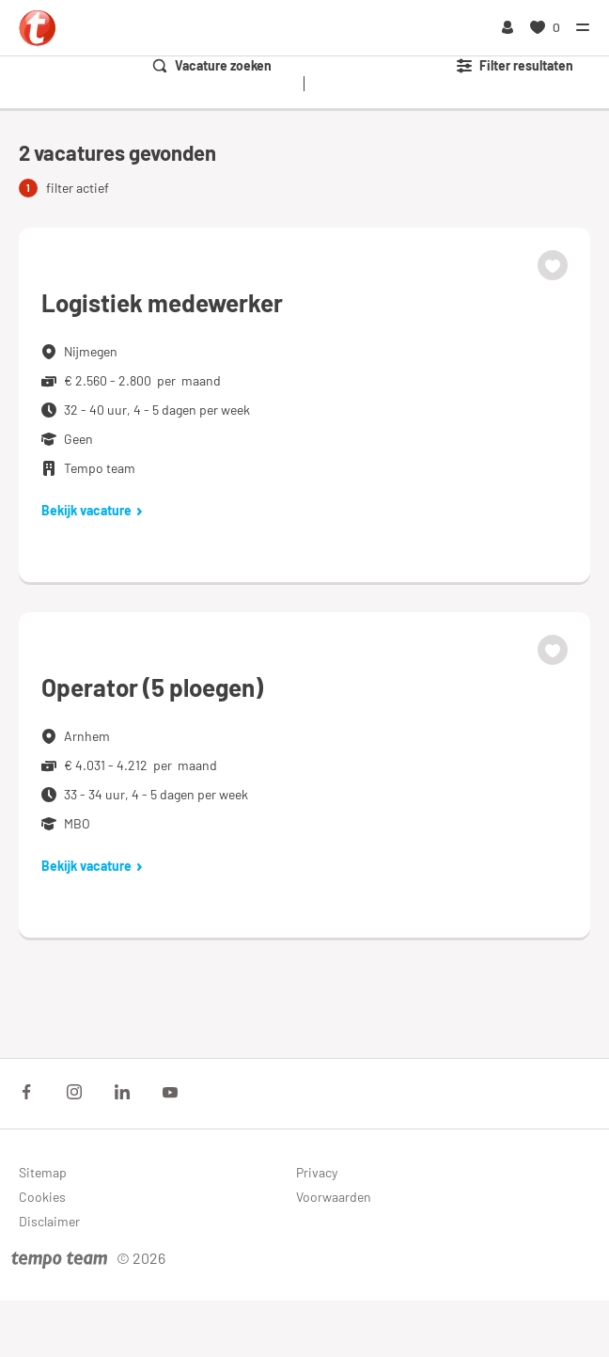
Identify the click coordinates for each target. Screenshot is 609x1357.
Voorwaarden (333, 1197)
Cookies (42, 1197)
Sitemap (43, 1172)
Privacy (316, 1172)
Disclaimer (49, 1221)
